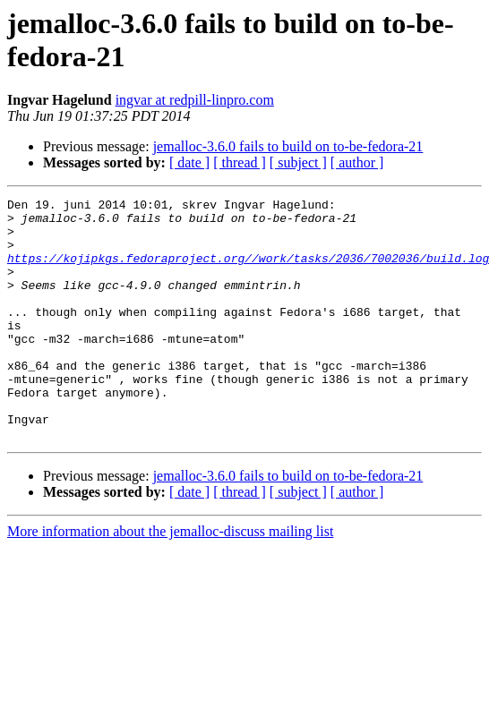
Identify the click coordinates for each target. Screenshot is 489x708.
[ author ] (357, 162)
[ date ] (189, 162)
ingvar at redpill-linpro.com (195, 99)
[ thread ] (239, 162)
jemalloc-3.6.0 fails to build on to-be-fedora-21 (288, 146)
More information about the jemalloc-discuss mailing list (170, 579)
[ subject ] (298, 162)
